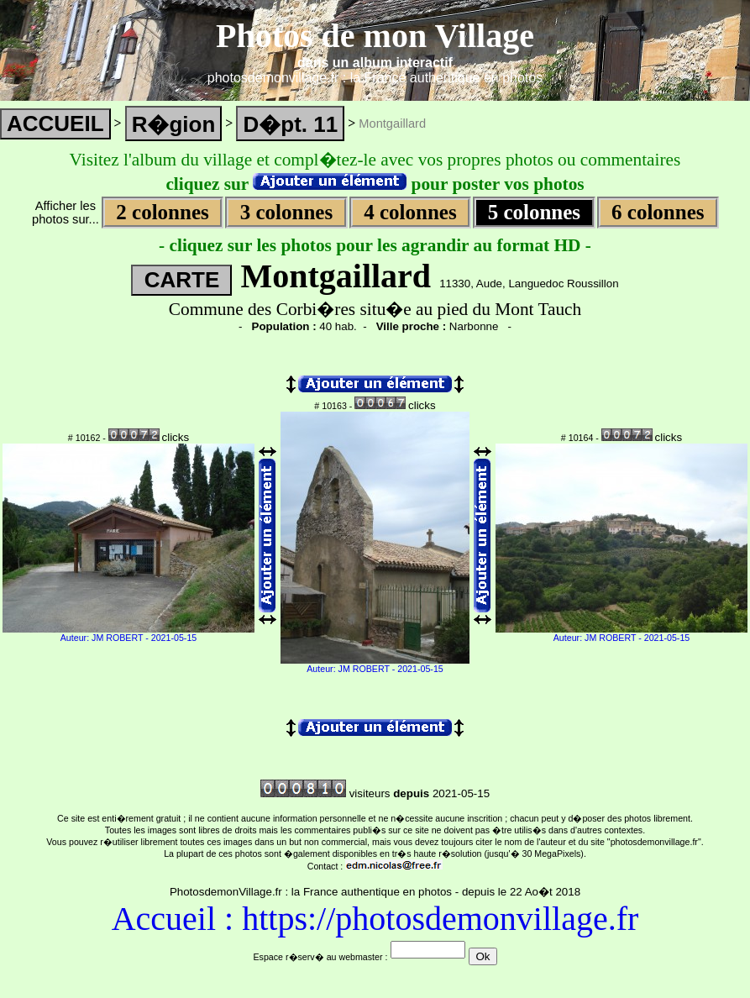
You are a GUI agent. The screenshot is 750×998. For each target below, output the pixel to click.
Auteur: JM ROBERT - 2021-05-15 (128, 638)
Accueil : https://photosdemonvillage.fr (375, 919)
